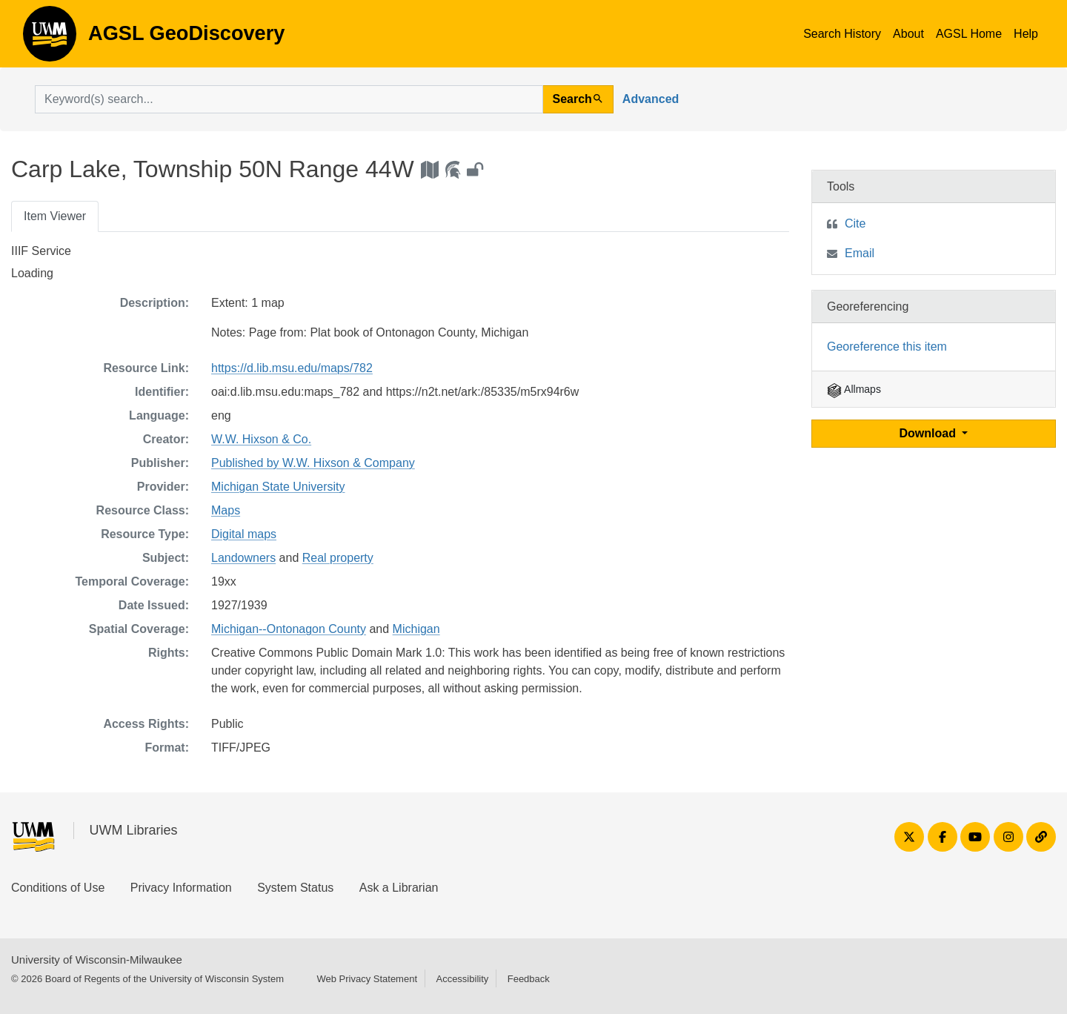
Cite (855, 223)
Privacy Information (181, 887)
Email (859, 253)
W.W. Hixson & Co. (261, 439)
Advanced (650, 99)
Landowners (243, 557)
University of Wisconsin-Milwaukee (96, 959)
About (908, 33)
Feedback (529, 978)
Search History (842, 33)
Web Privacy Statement (366, 978)
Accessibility (462, 978)
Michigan (416, 629)
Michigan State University (278, 486)
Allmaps (854, 389)
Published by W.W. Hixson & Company (313, 463)
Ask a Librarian (399, 887)
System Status (295, 887)
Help (1026, 33)
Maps (225, 510)
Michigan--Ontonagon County (288, 629)
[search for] (289, 99)
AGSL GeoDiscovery (49, 38)
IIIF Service (41, 251)
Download (930, 433)
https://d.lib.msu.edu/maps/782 (292, 368)
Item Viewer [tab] (55, 216)
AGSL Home (969, 33)
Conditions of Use (57, 887)
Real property (337, 557)
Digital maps (243, 534)
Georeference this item (887, 346)
